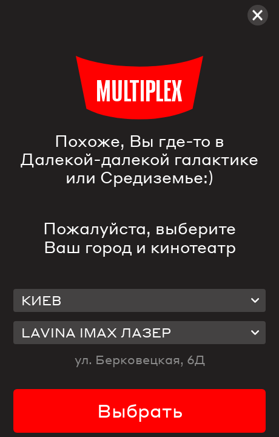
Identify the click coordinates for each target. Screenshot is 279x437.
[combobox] (139, 301)
